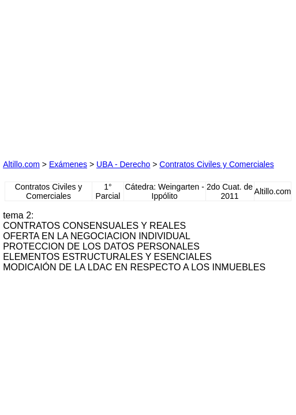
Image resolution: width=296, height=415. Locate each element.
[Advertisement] (89, 75)
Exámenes (68, 164)
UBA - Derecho (123, 164)
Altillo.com (21, 164)
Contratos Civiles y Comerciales (216, 164)
